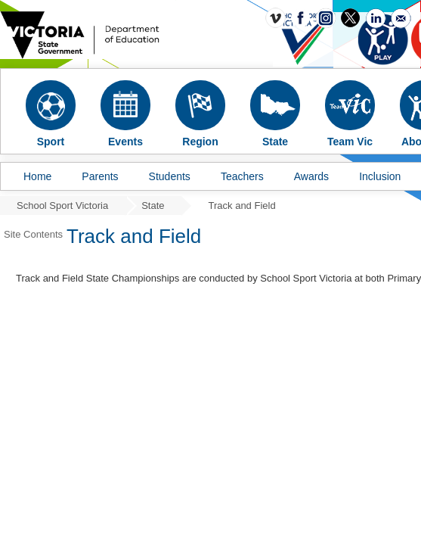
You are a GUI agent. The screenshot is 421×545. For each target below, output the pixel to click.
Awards (311, 176)
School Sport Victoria (62, 205)
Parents (100, 176)
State (152, 205)
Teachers (242, 176)
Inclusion (380, 176)
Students (169, 176)
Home (37, 176)
